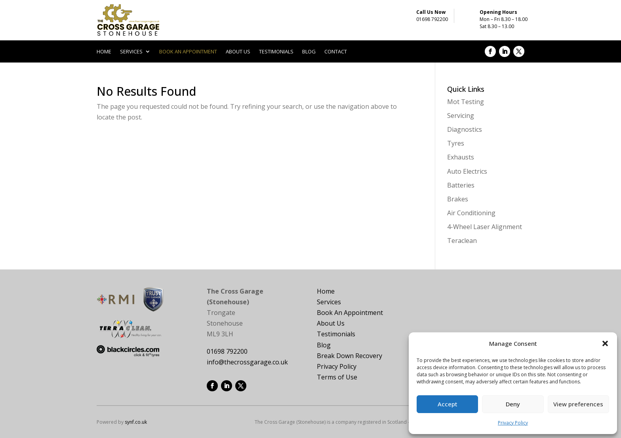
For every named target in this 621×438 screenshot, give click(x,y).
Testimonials (276, 52)
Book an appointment (188, 52)
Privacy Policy (513, 422)
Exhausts (460, 157)
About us (238, 52)
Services (131, 52)
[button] (605, 343)
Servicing (460, 115)
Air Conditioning (471, 213)
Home (104, 52)
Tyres (455, 143)
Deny (513, 404)
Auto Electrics (467, 171)
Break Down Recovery (349, 355)
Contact (335, 52)
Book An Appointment (350, 312)
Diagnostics (464, 129)
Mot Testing (465, 101)
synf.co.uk (136, 422)
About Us (331, 323)
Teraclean (462, 240)
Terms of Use (337, 377)
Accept (447, 404)
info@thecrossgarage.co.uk (247, 362)
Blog (309, 52)
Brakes (457, 199)
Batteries (460, 185)
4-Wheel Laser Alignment (484, 226)
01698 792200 (432, 19)
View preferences (578, 404)
